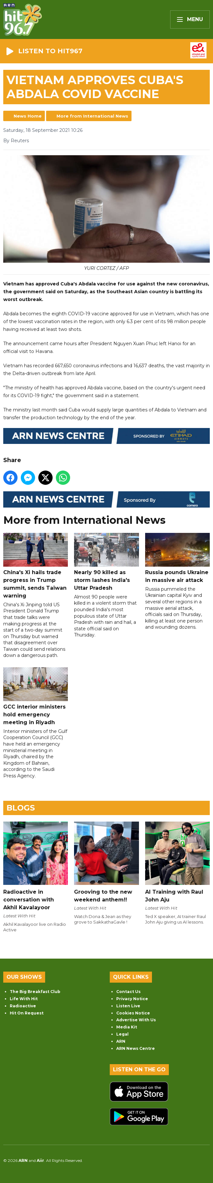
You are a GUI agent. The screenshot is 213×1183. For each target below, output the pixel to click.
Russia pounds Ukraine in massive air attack (177, 558)
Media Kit (126, 1027)
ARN (120, 1041)
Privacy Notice (132, 998)
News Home (28, 116)
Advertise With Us (136, 1019)
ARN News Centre (135, 1048)
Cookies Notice (133, 1013)
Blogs (20, 807)
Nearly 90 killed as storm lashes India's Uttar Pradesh (106, 562)
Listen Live (128, 1005)
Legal (122, 1034)
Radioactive (23, 1005)
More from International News (92, 116)
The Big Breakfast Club (35, 991)
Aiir (40, 1160)
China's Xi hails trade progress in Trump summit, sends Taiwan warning (35, 566)
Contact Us (128, 991)
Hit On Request (27, 1013)
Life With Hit (24, 998)
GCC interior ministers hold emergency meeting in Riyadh (35, 696)
